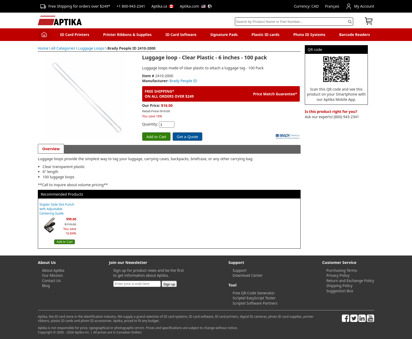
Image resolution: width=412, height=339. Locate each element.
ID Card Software (181, 34)
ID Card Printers (74, 34)
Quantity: (150, 124)
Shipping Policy (339, 285)
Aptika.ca (162, 6)
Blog (46, 285)
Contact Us (51, 280)
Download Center (247, 275)
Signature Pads (224, 34)
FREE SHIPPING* (159, 91)
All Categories (63, 48)
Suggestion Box (339, 290)
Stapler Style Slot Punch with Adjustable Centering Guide (56, 209)
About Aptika (53, 270)
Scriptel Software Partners (255, 303)
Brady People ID (183, 80)
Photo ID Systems (309, 34)
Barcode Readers (354, 34)
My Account (360, 6)
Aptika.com (196, 6)
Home (43, 48)
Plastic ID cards (265, 34)
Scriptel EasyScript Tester (254, 297)
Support (239, 270)
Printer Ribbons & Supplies (127, 34)
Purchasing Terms (341, 270)
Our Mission (52, 275)
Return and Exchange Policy (350, 280)
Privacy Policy (337, 275)
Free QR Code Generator (254, 292)
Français (332, 6)
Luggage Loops (91, 48)
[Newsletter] (137, 284)
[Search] (294, 21)
